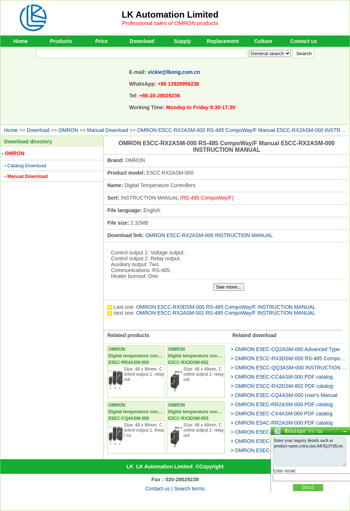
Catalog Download (26, 165)
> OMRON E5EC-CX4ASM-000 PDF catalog (281, 414)
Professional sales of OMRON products (170, 23)
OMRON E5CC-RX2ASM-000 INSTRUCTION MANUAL (209, 235)
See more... (229, 287)
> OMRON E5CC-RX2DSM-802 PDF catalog (282, 386)
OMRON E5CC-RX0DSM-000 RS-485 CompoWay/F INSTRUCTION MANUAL (225, 307)
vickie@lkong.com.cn (174, 72)
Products (61, 41)
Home (21, 41)
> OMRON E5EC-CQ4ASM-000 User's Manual (284, 395)
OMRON (68, 130)
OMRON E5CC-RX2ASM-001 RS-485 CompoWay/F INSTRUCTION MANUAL (225, 313)
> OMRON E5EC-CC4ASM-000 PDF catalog (282, 377)
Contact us (303, 41)
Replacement (223, 41)
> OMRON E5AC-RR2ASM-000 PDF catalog (282, 423)
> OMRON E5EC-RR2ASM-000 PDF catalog (282, 404)
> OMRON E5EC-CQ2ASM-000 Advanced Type (285, 349)
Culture (263, 41)
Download (142, 41)
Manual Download (107, 130)
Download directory (28, 141)
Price (101, 41)
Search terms (189, 489)
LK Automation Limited (170, 14)
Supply (182, 41)
